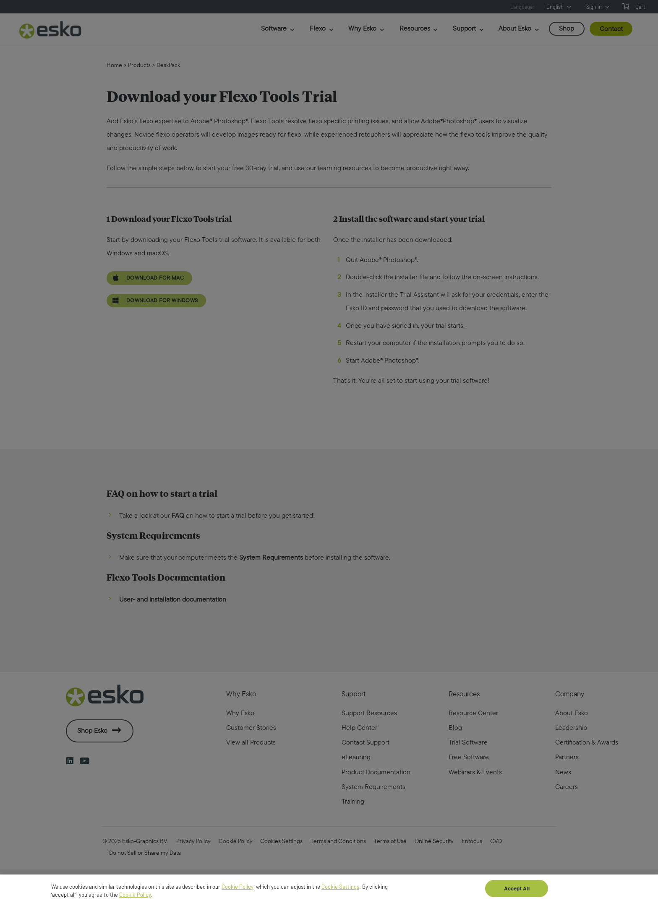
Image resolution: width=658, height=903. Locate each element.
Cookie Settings (340, 890)
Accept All (517, 892)
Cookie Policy (237, 890)
